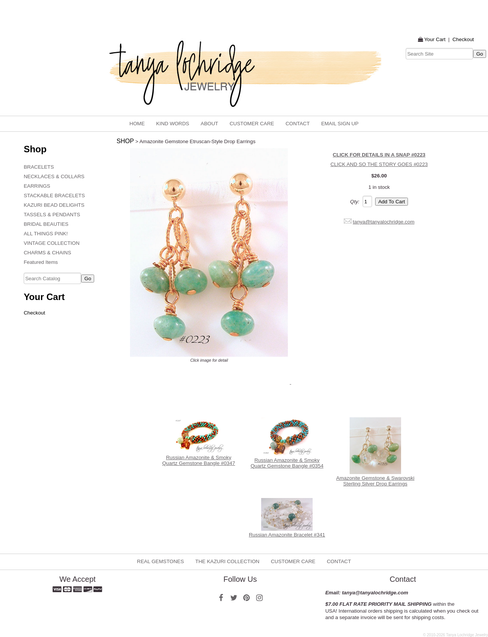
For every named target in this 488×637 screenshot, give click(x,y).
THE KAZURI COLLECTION (227, 561)
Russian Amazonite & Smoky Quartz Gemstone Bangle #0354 (286, 463)
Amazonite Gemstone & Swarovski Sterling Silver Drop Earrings (375, 481)
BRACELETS (39, 167)
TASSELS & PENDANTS (52, 214)
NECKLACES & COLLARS (54, 176)
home (137, 123)
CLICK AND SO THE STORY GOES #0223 (379, 164)
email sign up (339, 123)
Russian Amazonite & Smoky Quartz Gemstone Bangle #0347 (198, 460)
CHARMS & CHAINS (47, 252)
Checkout (463, 39)
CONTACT (298, 123)
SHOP (125, 141)
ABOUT (209, 123)
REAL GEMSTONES (160, 561)
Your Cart (435, 39)
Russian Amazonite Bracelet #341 (287, 535)
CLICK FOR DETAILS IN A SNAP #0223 (379, 155)
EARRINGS (37, 186)
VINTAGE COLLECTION (51, 243)
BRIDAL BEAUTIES (46, 224)
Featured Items (41, 262)
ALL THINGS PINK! (46, 233)
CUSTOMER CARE (252, 123)
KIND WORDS (172, 123)
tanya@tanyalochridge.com (383, 222)
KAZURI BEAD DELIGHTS (54, 205)
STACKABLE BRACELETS (54, 195)
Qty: (354, 201)
